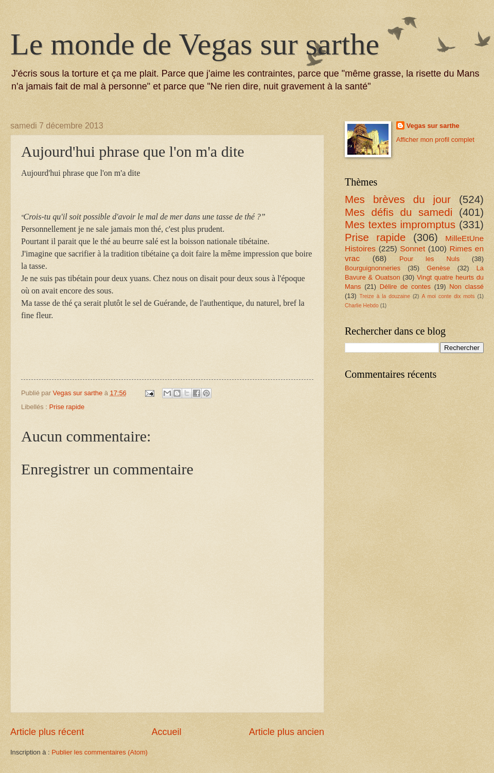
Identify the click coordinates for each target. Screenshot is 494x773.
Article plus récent (47, 732)
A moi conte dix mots (447, 296)
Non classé (466, 286)
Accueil (166, 732)
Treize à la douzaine (385, 296)
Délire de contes (405, 286)
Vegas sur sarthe (433, 126)
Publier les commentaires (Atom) (99, 752)
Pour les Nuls (429, 259)
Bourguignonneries (372, 268)
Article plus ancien (286, 732)
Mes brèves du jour (398, 199)
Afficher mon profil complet (435, 139)
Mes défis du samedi (398, 212)
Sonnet (412, 248)
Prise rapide (66, 407)
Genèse (438, 268)
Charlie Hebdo (362, 305)
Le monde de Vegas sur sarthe (194, 44)
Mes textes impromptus (400, 224)
